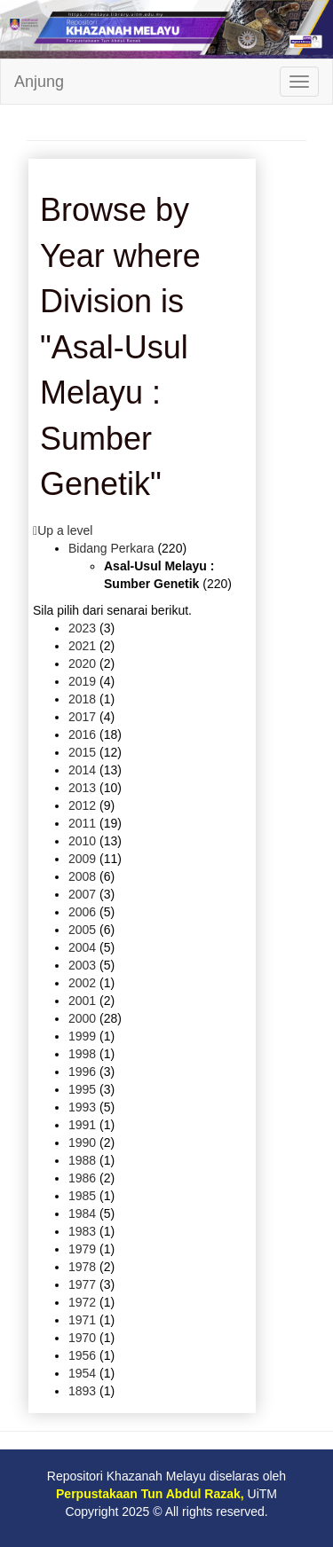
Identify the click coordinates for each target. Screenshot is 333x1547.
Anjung (39, 81)
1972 (82, 1302)
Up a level (64, 530)
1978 (82, 1267)
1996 (82, 1071)
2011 (82, 823)
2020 (82, 663)
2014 (82, 770)
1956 (82, 1355)
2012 (82, 805)
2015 (82, 752)
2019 (82, 681)
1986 (82, 1178)
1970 (82, 1338)
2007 (82, 894)
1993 (82, 1107)
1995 (82, 1089)
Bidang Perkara (111, 548)
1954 (82, 1373)
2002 (82, 983)
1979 (82, 1249)
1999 (82, 1036)
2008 (82, 876)
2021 (82, 646)
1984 (82, 1213)
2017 (82, 717)
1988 (82, 1160)
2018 (82, 699)
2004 (82, 947)
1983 (82, 1231)
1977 (82, 1284)
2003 (82, 965)
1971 (82, 1320)
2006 (82, 912)
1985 (82, 1196)
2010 (82, 841)
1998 (82, 1054)
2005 (82, 930)
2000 (82, 1018)
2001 (82, 1000)
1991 (82, 1125)
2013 (82, 788)
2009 (82, 859)
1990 (82, 1142)
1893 (82, 1391)
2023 (82, 628)
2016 (82, 734)
